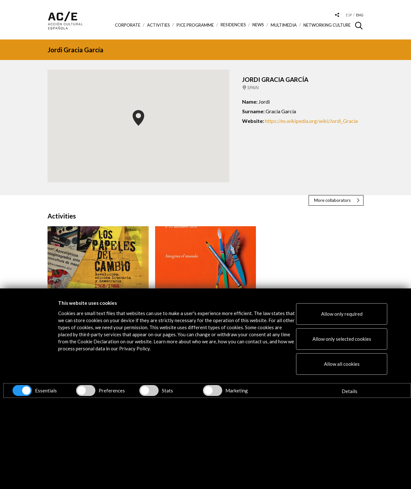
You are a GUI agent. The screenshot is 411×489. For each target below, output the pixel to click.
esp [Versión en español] (349, 15)
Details (349, 391)
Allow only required (342, 314)
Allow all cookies (342, 364)
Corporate (127, 25)
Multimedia (284, 25)
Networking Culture (327, 25)
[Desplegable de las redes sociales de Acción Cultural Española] (337, 15)
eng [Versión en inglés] (359, 15)
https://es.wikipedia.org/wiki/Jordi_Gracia (311, 121)
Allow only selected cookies (341, 339)
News (258, 25)
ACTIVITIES (158, 25)
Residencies (233, 25)
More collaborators (332, 200)
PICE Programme (195, 25)
